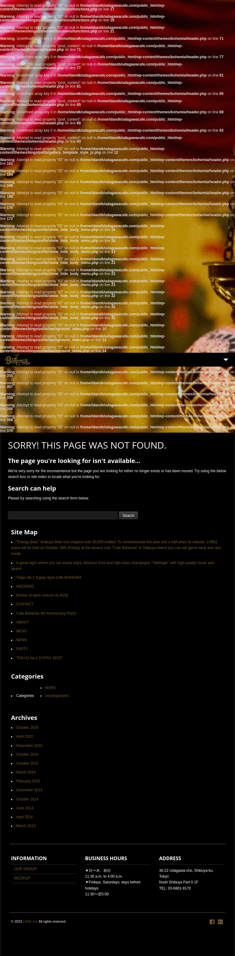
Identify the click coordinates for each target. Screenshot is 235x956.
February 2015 (28, 781)
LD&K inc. (30, 921)
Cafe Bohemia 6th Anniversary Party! (46, 613)
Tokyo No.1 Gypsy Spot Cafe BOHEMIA (48, 577)
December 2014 (29, 790)
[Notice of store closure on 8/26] (42, 595)
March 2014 (25, 826)
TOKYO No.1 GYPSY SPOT (39, 658)
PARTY (22, 649)
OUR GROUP (25, 869)
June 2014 (24, 808)
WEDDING (25, 586)
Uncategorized (56, 696)
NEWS (21, 640)
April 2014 (24, 817)
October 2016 (27, 754)
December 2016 (29, 745)
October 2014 (27, 799)
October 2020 (27, 727)
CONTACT (25, 604)
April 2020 (24, 736)
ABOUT (22, 622)
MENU (21, 631)
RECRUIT (22, 878)
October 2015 (27, 763)
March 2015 (25, 772)
